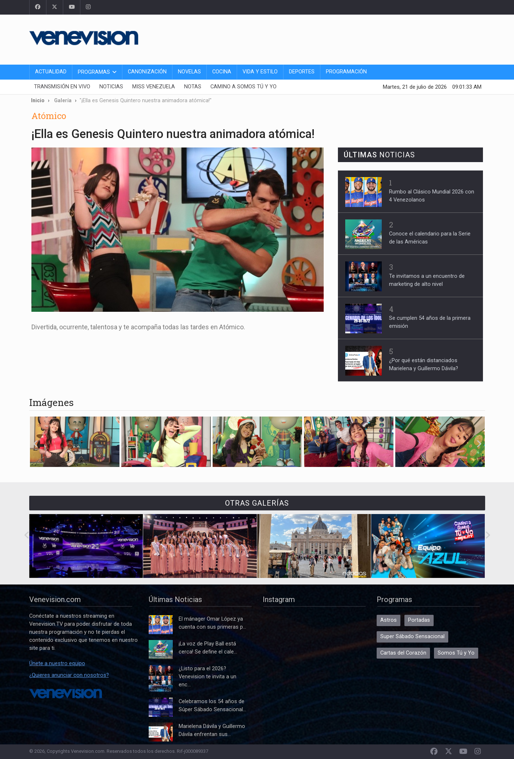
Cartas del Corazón (403, 653)
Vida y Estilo (260, 72)
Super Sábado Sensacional (412, 636)
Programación (346, 72)
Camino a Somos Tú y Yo (243, 87)
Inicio (38, 100)
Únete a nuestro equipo (57, 663)
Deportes (302, 72)
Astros (388, 620)
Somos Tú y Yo (456, 653)
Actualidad (50, 72)
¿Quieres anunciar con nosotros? (69, 675)
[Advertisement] (352, 38)
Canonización (147, 72)
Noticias (111, 87)
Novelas (189, 72)
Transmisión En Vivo (62, 87)
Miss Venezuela (153, 87)
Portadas (419, 620)
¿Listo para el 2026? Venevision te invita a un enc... (207, 677)
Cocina (221, 72)
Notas (192, 87)
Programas (94, 72)
